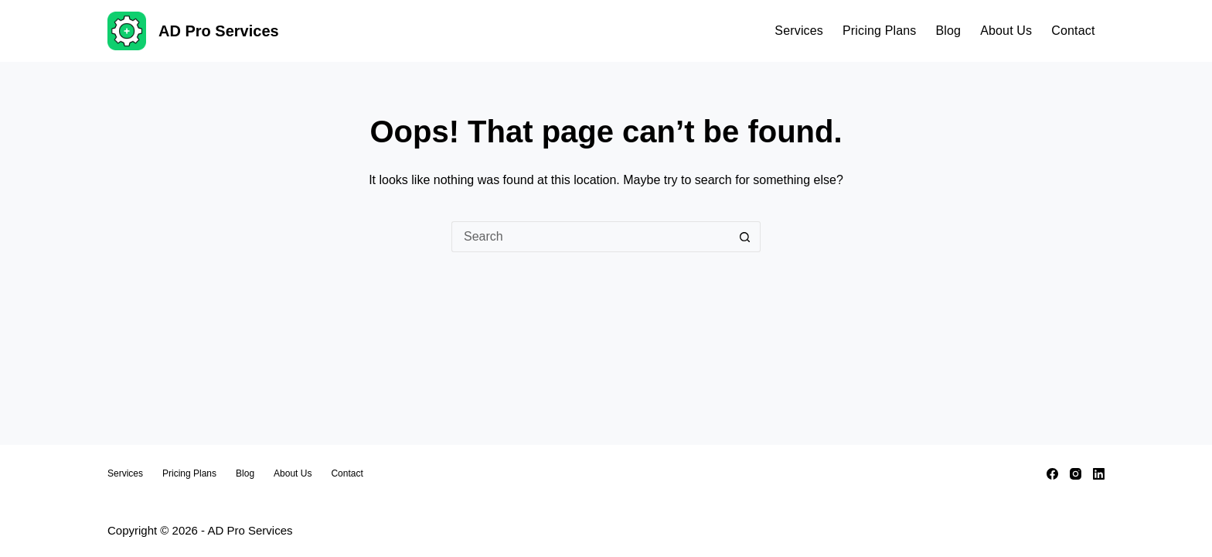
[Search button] (745, 236)
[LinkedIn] (1099, 474)
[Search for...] (590, 236)
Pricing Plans (879, 30)
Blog (948, 30)
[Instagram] (1075, 474)
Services (799, 30)
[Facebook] (1052, 474)
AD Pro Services (218, 30)
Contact (1073, 30)
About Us (1006, 30)
